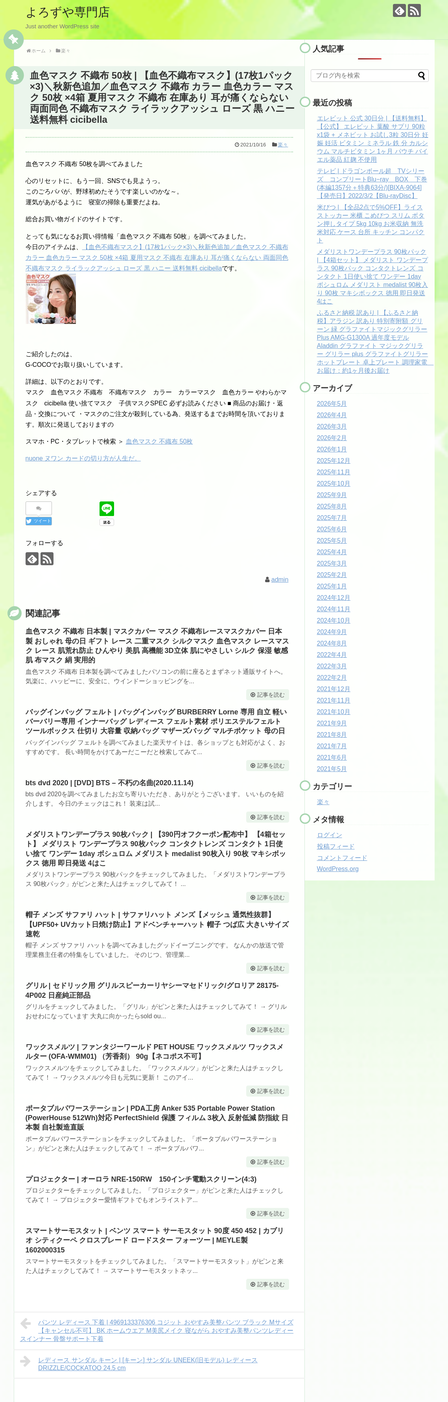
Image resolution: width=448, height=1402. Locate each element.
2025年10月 (333, 483)
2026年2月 (332, 438)
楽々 (283, 145)
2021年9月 (332, 723)
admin (280, 579)
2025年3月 (332, 563)
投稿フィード (336, 846)
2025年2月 (332, 575)
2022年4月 (332, 654)
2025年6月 (332, 529)
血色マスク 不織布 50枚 (159, 441)
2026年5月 (332, 403)
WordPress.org (338, 869)
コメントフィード (342, 858)
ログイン (329, 835)
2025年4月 (332, 552)
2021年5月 (332, 769)
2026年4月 (332, 415)
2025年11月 (333, 472)
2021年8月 (332, 734)
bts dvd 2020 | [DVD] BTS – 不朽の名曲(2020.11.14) (110, 783)
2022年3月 (332, 666)
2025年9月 (332, 495)
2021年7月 (332, 746)
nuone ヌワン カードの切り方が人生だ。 (83, 458)
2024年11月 (333, 609)
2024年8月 (332, 643)
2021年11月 (333, 700)
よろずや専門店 (68, 12)
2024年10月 (333, 620)
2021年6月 (332, 757)
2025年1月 (332, 586)
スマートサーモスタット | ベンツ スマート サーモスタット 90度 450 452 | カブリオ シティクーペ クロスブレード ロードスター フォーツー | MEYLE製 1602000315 (155, 1240)
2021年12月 (333, 689)
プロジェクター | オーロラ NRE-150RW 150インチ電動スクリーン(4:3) (141, 1179)
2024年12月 (333, 597)
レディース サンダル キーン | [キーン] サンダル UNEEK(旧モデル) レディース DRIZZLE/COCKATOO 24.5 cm (139, 1363)
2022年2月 (332, 677)
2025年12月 (333, 460)
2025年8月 (332, 506)
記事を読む (271, 695)
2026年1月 (332, 449)
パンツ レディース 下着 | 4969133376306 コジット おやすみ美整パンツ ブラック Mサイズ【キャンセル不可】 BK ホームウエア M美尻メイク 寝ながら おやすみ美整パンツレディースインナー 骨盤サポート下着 (157, 1329)
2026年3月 (332, 426)
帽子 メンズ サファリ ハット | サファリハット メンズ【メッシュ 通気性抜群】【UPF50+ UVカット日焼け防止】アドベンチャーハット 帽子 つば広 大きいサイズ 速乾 (157, 924)
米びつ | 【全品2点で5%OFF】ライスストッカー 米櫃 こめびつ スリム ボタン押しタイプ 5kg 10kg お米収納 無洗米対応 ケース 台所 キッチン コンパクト (371, 224)
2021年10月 (333, 711)
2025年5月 (332, 540)
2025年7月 (332, 517)
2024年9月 (332, 632)
